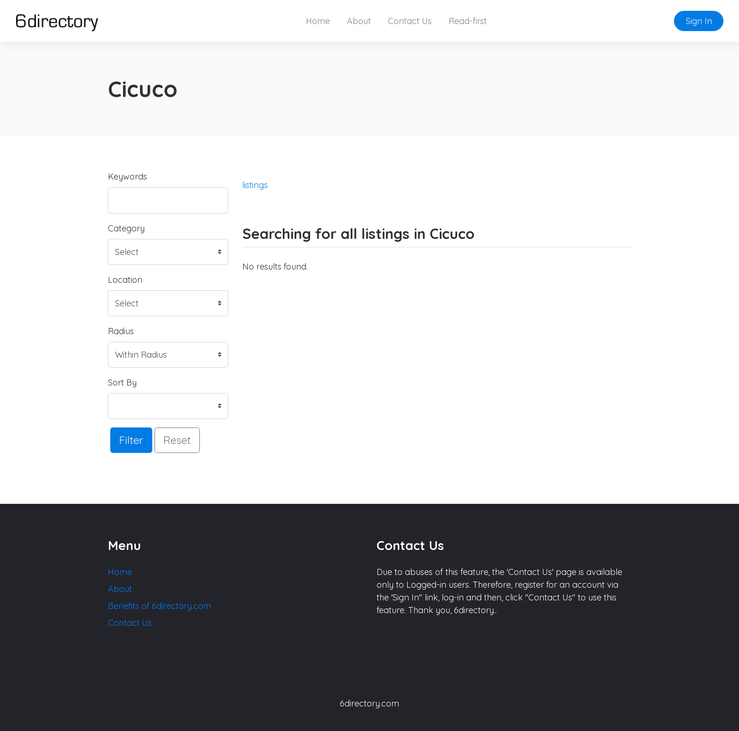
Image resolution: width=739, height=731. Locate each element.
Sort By (122, 382)
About (359, 21)
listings (255, 185)
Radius (121, 331)
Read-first (468, 21)
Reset (177, 440)
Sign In (699, 21)
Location (125, 279)
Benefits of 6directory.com (159, 605)
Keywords (127, 176)
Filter (131, 440)
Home (318, 21)
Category (126, 228)
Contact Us (410, 21)
